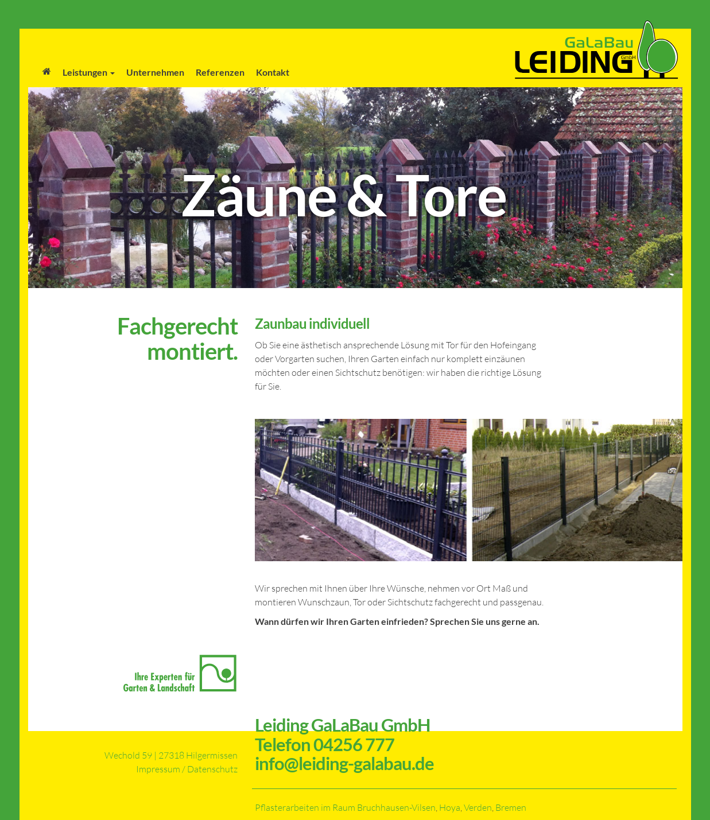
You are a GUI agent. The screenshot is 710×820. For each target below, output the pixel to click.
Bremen (510, 807)
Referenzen (220, 72)
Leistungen (89, 72)
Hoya (449, 807)
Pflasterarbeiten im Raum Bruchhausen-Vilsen (345, 807)
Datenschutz (212, 769)
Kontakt (272, 72)
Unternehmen (155, 72)
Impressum (158, 769)
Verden (478, 807)
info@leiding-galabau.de (344, 763)
